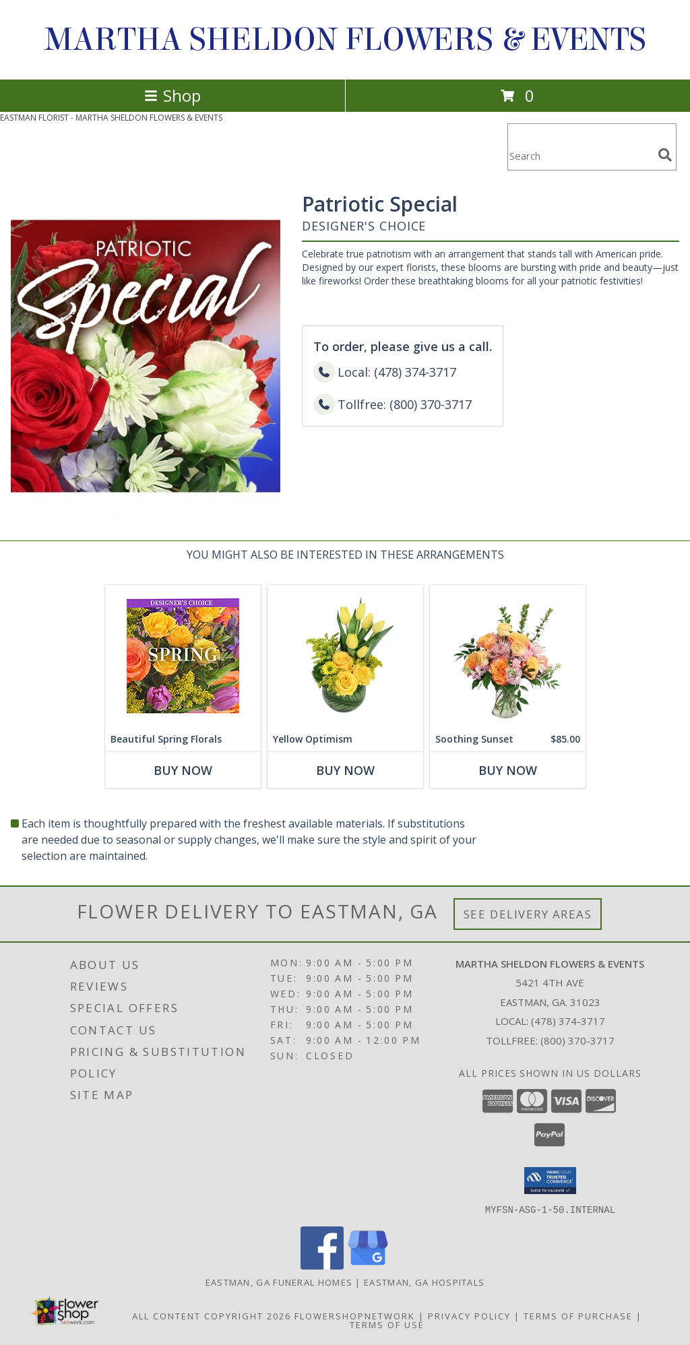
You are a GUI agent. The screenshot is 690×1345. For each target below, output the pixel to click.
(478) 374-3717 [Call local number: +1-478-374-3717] (568, 1021)
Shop (172, 95)
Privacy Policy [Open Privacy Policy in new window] (469, 1315)
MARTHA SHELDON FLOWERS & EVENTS (345, 39)
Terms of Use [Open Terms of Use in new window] (387, 1324)
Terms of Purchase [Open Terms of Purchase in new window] (578, 1315)
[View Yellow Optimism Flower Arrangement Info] (345, 656)
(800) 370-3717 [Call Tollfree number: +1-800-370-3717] (577, 1040)
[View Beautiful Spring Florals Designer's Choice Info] (183, 656)
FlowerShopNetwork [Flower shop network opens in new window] (354, 1315)
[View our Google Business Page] (367, 1265)
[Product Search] (580, 155)
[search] (665, 155)
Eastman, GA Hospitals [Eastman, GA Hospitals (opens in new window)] (424, 1282)
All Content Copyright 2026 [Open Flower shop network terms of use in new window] (211, 1315)
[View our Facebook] (322, 1265)
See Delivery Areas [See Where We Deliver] (528, 914)
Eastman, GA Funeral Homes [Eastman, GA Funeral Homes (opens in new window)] (279, 1282)
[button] (550, 1180)
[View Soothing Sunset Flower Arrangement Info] (508, 656)
